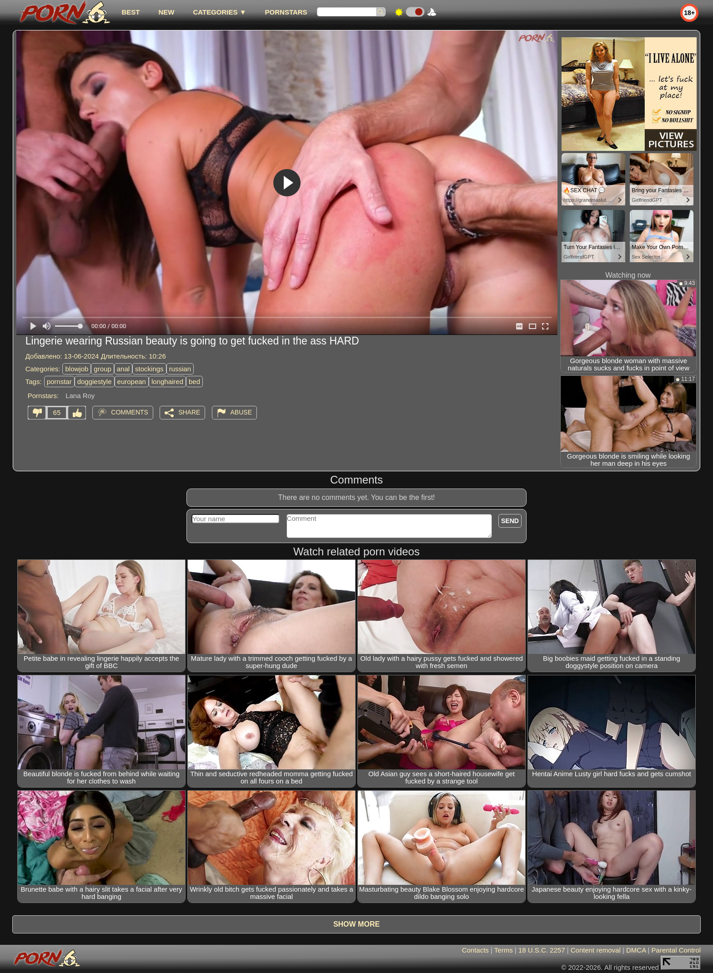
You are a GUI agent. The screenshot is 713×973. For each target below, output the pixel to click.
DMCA (636, 950)
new (166, 12)
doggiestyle (94, 381)
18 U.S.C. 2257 (541, 950)
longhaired (167, 381)
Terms (503, 950)
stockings (149, 369)
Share (189, 412)
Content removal (596, 950)
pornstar (59, 381)
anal (123, 369)
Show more (356, 924)
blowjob (76, 369)
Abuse (241, 412)
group (102, 369)
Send (510, 520)
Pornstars (286, 12)
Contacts (475, 950)
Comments (129, 412)
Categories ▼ (219, 12)
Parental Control (676, 950)
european (131, 381)
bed (194, 381)
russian (180, 369)
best (130, 12)
